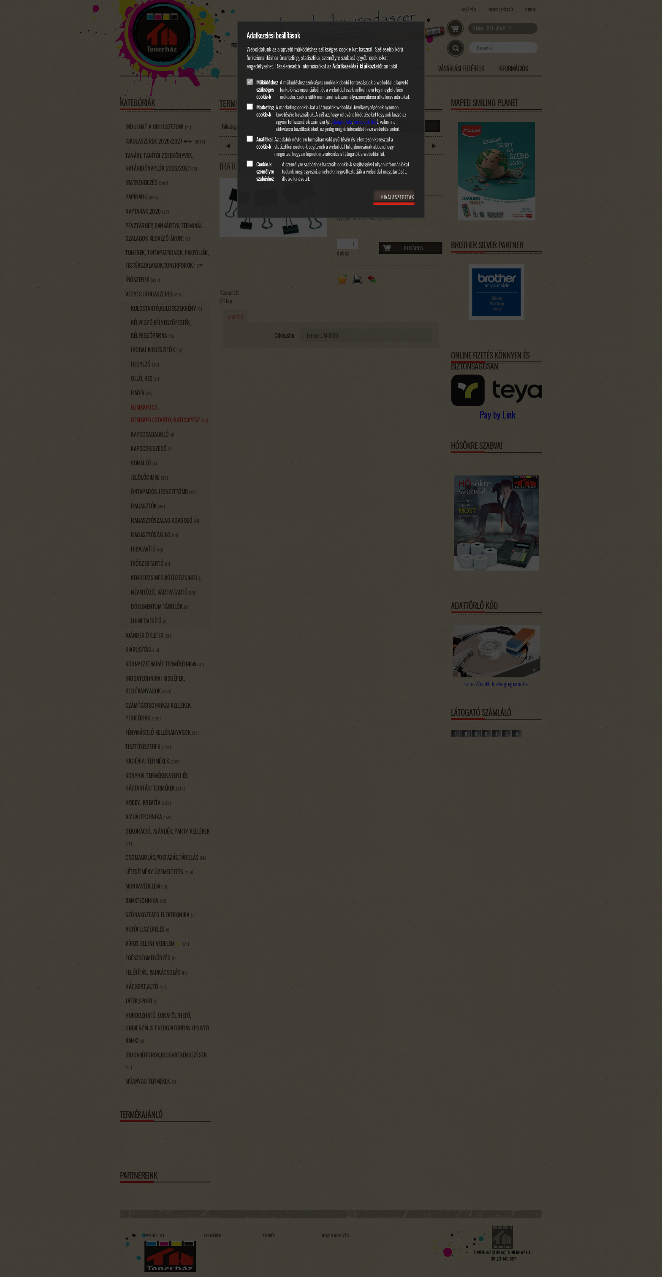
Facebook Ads (365, 121)
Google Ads (342, 121)
